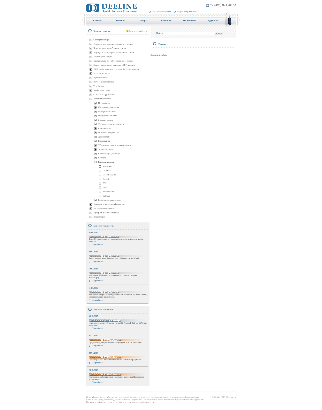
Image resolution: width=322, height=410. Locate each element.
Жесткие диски (105, 120)
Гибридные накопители (109, 200)
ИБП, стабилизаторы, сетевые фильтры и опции (116, 69)
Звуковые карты (105, 149)
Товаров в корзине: (186, 11)
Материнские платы (107, 111)
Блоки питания (106, 162)
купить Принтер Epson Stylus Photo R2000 (104, 389)
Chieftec (106, 170)
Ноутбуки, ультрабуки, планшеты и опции (113, 52)
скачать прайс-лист (139, 31)
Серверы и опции (101, 39)
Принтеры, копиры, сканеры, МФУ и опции (114, 65)
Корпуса (102, 157)
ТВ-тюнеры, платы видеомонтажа (114, 145)
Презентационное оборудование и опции (113, 61)
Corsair (106, 179)
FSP (105, 183)
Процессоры (104, 103)
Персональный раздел (161, 11)
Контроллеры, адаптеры (109, 153)
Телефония (98, 86)
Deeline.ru (231, 397)
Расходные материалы (104, 208)
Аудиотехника (100, 77)
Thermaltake (108, 191)
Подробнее (97, 244)
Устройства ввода (101, 73)
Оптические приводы (108, 132)
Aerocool (107, 166)
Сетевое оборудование (104, 94)
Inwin (105, 187)
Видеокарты (104, 141)
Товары (162, 44)
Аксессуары (99, 216)
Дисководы (103, 136)
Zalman (106, 196)
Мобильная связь (101, 90)
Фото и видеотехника (103, 81)
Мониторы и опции (102, 56)
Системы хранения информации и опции (113, 44)
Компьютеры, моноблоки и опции (109, 48)
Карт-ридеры (104, 128)
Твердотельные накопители (111, 124)
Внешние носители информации (108, 204)
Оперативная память (108, 115)
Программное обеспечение (106, 212)
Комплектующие (102, 98)
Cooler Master (109, 174)
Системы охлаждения (108, 107)
